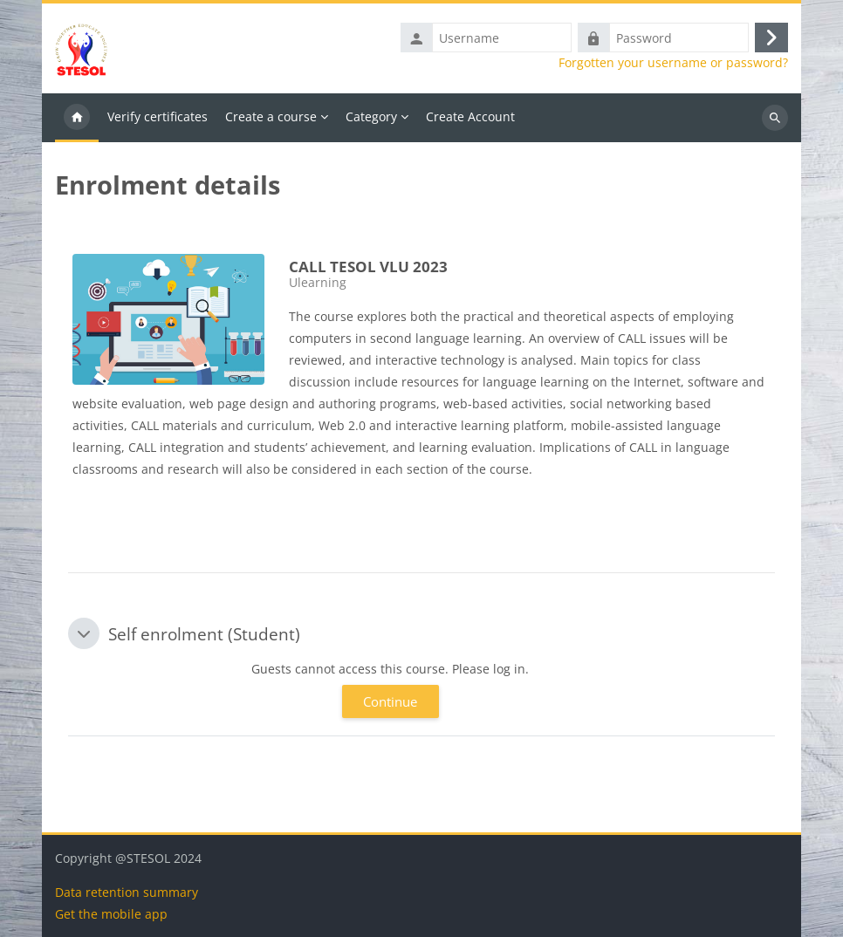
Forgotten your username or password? (673, 63)
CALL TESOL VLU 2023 (368, 266)
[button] (83, 633)
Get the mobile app (111, 914)
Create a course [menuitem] (271, 116)
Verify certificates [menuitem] (157, 116)
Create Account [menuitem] (470, 116)
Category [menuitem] (371, 116)
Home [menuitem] (77, 117)
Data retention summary (126, 892)
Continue (390, 701)
